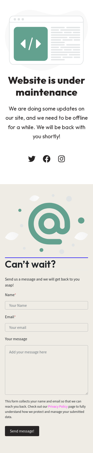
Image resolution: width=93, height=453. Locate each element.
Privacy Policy (58, 406)
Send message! (22, 430)
